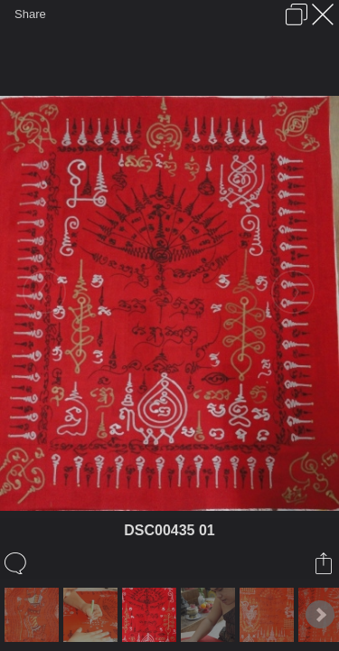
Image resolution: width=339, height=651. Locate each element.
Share (30, 14)
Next (320, 614)
